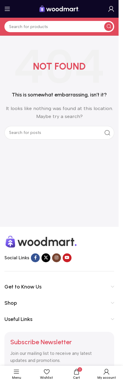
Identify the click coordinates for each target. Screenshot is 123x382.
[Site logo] (59, 8)
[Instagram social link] (56, 257)
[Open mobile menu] (7, 9)
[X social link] (45, 257)
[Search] (59, 26)
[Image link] (41, 241)
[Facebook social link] (35, 257)
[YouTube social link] (67, 257)
